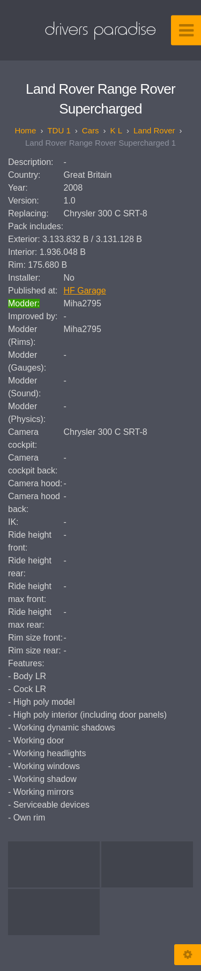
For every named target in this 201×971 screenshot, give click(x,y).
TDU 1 (58, 130)
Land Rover (154, 130)
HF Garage (85, 290)
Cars (90, 130)
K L (116, 130)
